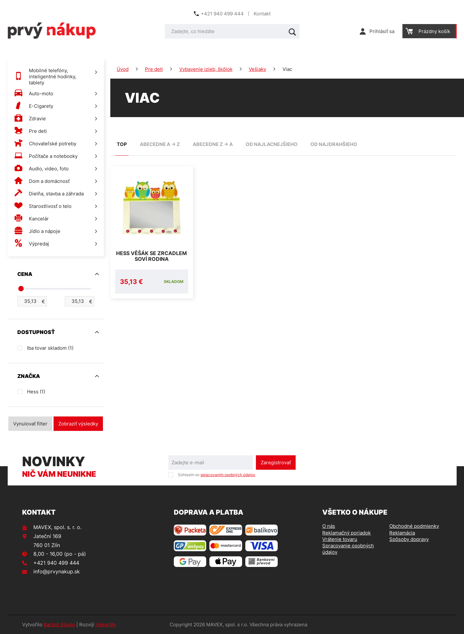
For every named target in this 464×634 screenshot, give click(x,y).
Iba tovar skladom (50, 348)
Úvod (123, 69)
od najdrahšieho (333, 144)
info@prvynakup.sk (56, 571)
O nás (328, 526)
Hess (36, 391)
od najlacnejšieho (272, 144)
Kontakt (262, 14)
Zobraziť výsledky (78, 424)
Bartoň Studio (59, 624)
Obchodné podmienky (414, 526)
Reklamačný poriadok (346, 533)
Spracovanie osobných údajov (348, 549)
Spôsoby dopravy (409, 539)
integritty (106, 624)
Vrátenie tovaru (339, 539)
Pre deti (154, 69)
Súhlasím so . (217, 474)
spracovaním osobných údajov (227, 474)
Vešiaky (257, 69)
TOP (122, 144)
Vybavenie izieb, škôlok (205, 69)
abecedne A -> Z (160, 144)
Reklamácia (402, 533)
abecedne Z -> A (213, 144)
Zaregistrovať (276, 462)
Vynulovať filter (30, 424)
